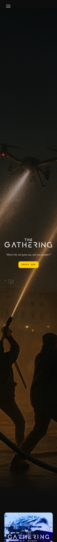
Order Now (29, 265)
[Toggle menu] (8, 6)
